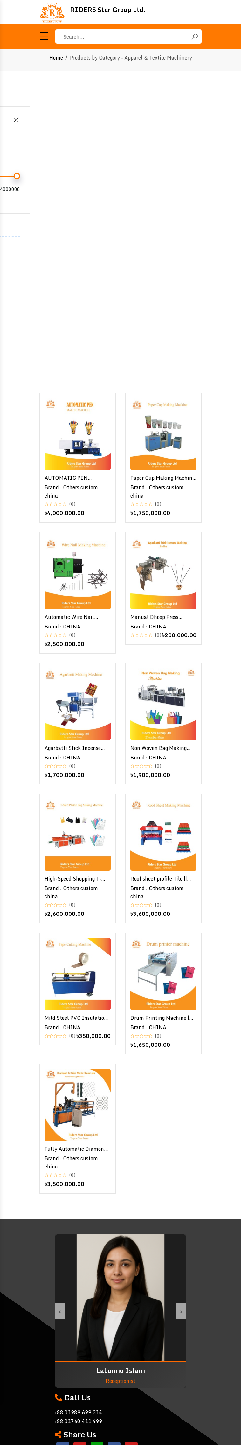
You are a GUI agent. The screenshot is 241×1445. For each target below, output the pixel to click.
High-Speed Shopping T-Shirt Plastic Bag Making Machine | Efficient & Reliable (74, 879)
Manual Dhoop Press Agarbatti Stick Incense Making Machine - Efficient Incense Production (162, 617)
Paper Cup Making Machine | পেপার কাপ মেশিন (162, 478)
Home (56, 58)
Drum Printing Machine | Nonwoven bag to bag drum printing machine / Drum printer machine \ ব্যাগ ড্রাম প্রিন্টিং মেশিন (162, 1018)
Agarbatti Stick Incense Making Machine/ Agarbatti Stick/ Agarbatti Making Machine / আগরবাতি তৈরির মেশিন (77, 748)
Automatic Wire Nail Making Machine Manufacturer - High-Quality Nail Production (73, 617)
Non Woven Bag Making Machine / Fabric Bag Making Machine (158, 748)
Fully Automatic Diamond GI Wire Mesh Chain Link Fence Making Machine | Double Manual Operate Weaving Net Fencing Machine (76, 1149)
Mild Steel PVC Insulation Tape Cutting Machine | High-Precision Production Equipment (76, 1018)
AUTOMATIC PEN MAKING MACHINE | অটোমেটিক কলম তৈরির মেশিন (76, 478)
